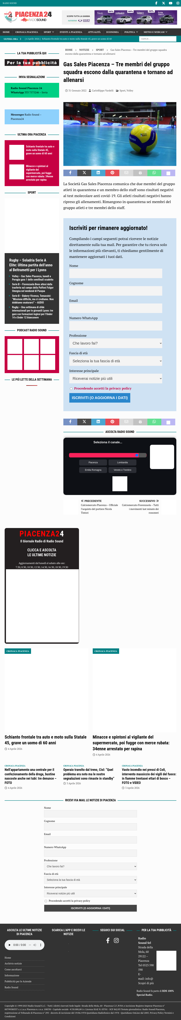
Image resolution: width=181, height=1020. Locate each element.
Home (6, 32)
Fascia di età (78, 353)
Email (73, 300)
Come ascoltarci (13, 969)
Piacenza (93, 462)
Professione (78, 335)
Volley (130, 90)
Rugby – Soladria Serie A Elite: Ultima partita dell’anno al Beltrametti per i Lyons (31, 265)
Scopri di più (146, 983)
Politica (130, 32)
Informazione (12, 975)
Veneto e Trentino (122, 470)
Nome (73, 265)
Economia (112, 32)
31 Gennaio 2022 (78, 90)
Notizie (84, 50)
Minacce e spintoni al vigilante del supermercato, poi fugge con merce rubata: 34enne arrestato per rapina (39, 173)
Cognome (76, 283)
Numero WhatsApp (83, 318)
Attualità (94, 32)
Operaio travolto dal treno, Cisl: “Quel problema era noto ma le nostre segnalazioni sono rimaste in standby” (88, 774)
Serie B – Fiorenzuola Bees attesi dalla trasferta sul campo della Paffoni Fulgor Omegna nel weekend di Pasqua (33, 287)
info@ (149, 978)
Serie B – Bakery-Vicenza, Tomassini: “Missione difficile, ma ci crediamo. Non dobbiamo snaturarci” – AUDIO (33, 299)
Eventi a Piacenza (71, 32)
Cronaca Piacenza (26, 32)
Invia (45, 92)
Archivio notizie (13, 963)
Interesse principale (84, 370)
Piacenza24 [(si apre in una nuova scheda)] (17, 119)
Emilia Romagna (93, 470)
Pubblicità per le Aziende (18, 981)
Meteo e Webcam (154, 32)
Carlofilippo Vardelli (102, 90)
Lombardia (122, 462)
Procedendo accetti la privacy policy (102, 388)
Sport (47, 32)
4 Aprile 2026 (15, 748)
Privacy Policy (157, 1012)
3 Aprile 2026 (74, 783)
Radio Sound (10, 3)
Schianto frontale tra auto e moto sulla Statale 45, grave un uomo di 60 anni (40, 150)
